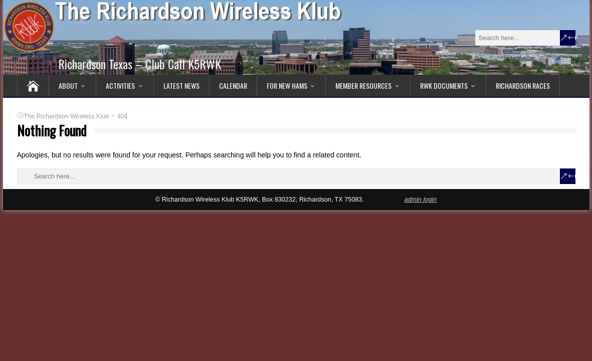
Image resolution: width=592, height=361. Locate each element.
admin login (420, 199)
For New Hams (287, 85)
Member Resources (363, 85)
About (68, 85)
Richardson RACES (523, 85)
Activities (120, 85)
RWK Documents (444, 85)
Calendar (233, 85)
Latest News (181, 85)
